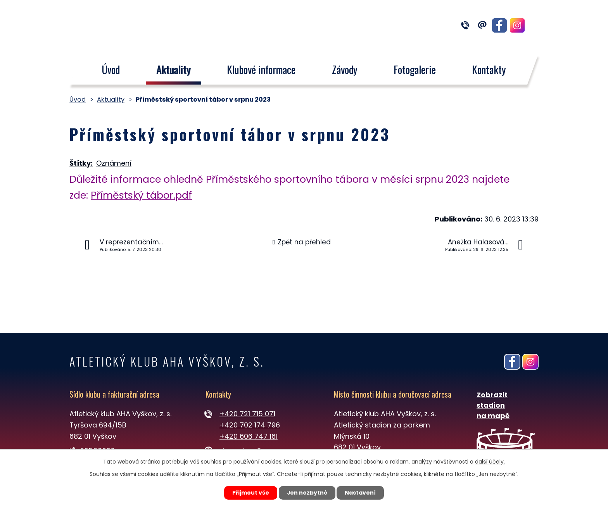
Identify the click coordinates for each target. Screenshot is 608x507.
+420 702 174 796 (249, 425)
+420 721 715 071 (247, 414)
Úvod (111, 69)
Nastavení (360, 493)
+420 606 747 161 (248, 436)
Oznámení (113, 163)
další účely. (490, 461)
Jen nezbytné (307, 493)
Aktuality (173, 69)
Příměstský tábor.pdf (141, 195)
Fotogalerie (415, 69)
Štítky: (81, 163)
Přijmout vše (250, 493)
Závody (345, 69)
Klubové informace (261, 69)
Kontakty (489, 69)
